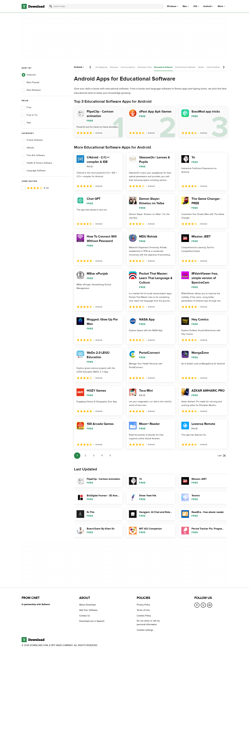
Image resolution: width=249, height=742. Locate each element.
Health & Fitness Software (37, 163)
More (221, 6)
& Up (35, 188)
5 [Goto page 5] (110, 455)
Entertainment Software (185, 67)
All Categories (101, 67)
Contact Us (84, 615)
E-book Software (32, 140)
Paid (26, 123)
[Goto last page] (221, 455)
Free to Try (29, 115)
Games (201, 67)
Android (207, 6)
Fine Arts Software (33, 155)
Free (26, 107)
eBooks (28, 148)
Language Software (34, 171)
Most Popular (31, 82)
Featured (29, 75)
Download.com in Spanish (91, 621)
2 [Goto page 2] (85, 455)
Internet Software (214, 67)
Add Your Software (88, 610)
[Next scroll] (223, 67)
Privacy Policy (143, 604)
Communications (128, 67)
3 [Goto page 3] (93, 455)
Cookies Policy (144, 615)
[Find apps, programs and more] (106, 6)
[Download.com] (33, 6)
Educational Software (163, 67)
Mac (185, 6)
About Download (87, 604)
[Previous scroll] (90, 67)
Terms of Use (143, 610)
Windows (171, 6)
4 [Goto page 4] (102, 455)
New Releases (31, 90)
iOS (195, 6)
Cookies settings (145, 629)
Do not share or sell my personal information (148, 622)
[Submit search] (50, 6)
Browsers (114, 67)
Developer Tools (145, 67)
